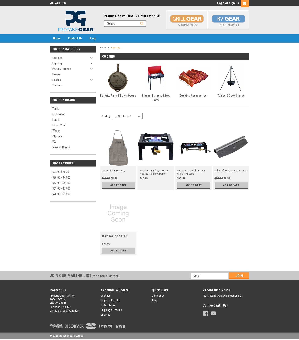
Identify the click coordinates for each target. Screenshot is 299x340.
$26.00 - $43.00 (61, 177)
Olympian (57, 136)
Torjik (55, 109)
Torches (57, 85)
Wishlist (105, 295)
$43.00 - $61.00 (61, 183)
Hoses (56, 74)
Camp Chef (59, 125)
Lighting (57, 63)
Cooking (57, 58)
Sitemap (105, 314)
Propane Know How (118, 16)
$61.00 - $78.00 (61, 188)
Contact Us (75, 38)
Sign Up (234, 3)
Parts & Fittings (61, 69)
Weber (56, 131)
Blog (92, 38)
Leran (55, 120)
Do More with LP (148, 16)
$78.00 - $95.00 (61, 194)
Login (220, 3)
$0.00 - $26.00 (60, 172)
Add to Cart (118, 185)
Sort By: (106, 116)
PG (54, 142)
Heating (57, 80)
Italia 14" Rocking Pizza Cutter (231, 170)
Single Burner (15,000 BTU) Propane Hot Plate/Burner (154, 172)
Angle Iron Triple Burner (115, 236)
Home (57, 38)
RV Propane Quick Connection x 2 (222, 295)
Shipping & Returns (111, 310)
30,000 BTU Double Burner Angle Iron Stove (191, 172)
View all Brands (61, 147)
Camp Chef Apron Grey (113, 170)
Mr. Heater (58, 114)
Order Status (108, 305)
